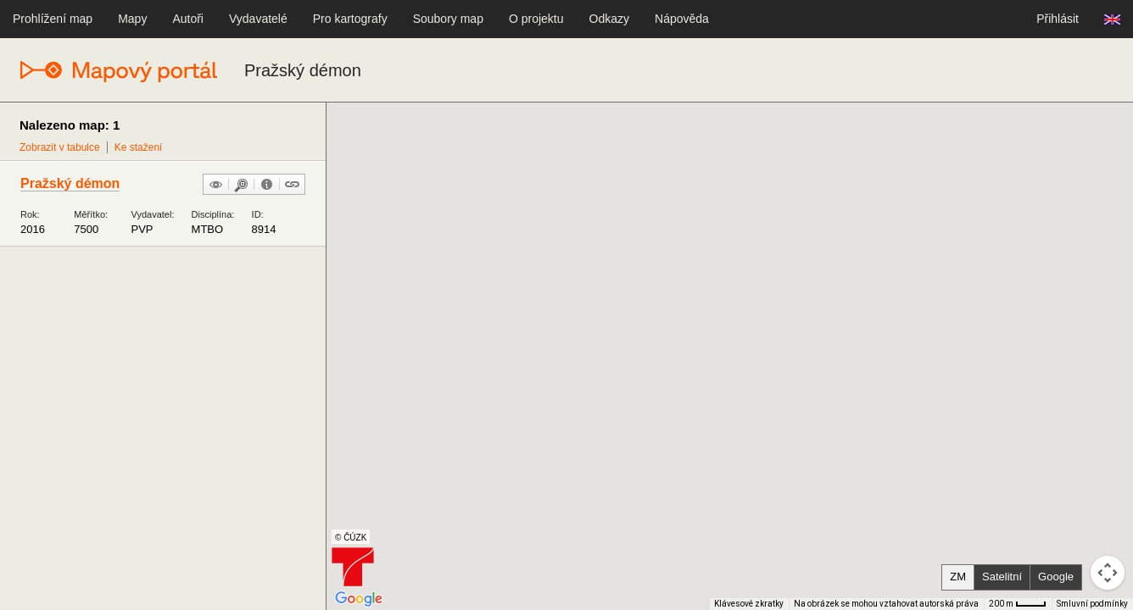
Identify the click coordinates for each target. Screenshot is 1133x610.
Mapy (132, 18)
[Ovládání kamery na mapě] (1108, 573)
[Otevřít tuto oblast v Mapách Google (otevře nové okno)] (359, 599)
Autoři (188, 18)
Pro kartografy (350, 18)
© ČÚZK (350, 537)
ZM (958, 576)
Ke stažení (138, 147)
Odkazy (609, 18)
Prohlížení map (52, 18)
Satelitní (1002, 576)
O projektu (536, 18)
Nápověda (682, 18)
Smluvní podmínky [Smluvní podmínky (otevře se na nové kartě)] (1092, 603)
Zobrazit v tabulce (60, 147)
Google (1056, 576)
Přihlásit (1057, 18)
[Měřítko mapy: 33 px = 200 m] (1018, 604)
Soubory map (448, 18)
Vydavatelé (258, 18)
